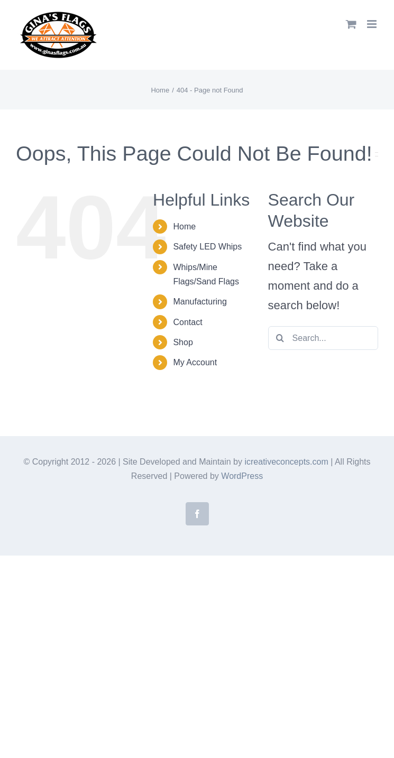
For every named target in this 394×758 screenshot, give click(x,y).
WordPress (242, 476)
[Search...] (323, 338)
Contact (187, 322)
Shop (183, 342)
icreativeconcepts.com (286, 461)
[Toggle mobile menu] (372, 24)
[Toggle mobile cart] (351, 24)
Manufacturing (199, 301)
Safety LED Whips (207, 246)
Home (184, 226)
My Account (195, 362)
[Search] (280, 338)
